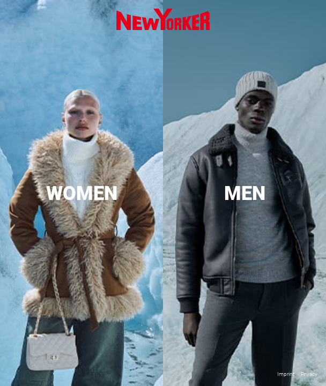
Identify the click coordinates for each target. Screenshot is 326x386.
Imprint (285, 374)
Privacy (309, 374)
